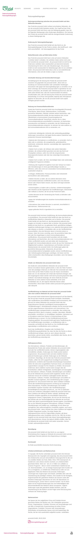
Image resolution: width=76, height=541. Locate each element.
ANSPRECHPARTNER (50, 8)
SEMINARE (27, 8)
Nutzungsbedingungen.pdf (37, 522)
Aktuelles (64, 8)
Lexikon (37, 8)
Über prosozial (51, 533)
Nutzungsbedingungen (9, 15)
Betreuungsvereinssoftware (8, 8)
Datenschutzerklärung (9, 13)
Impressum (40, 533)
